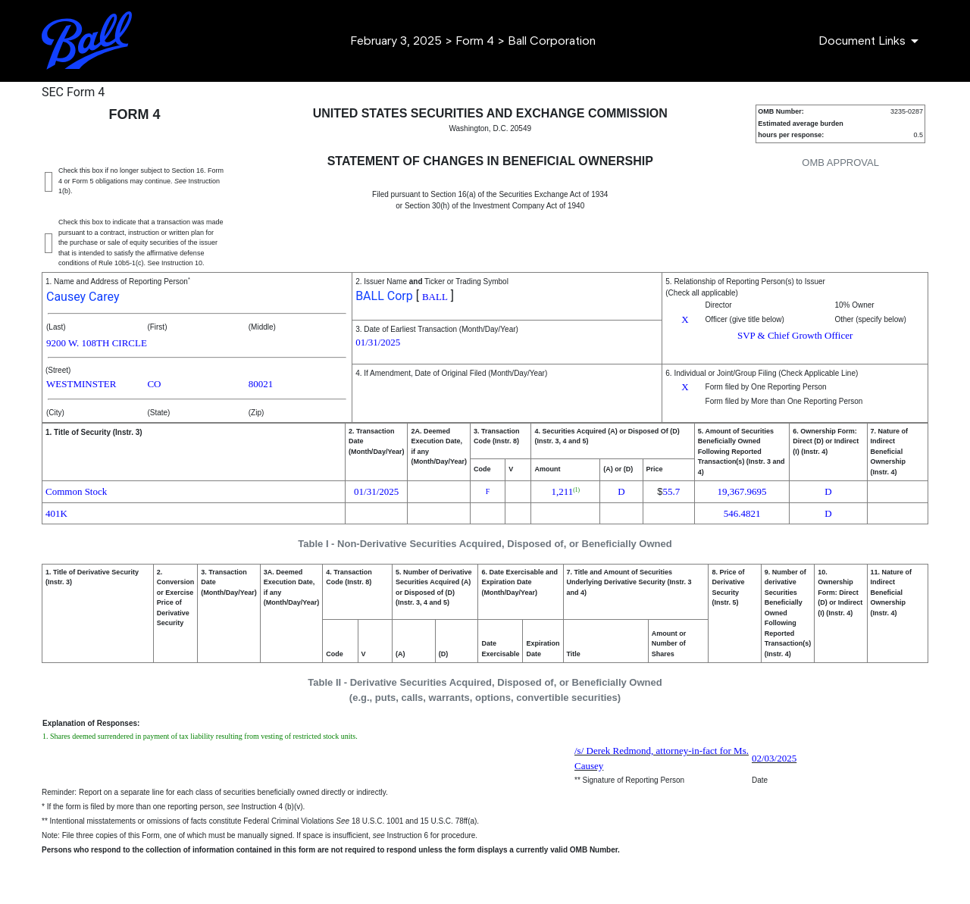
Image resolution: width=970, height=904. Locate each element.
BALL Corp (384, 296)
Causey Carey (82, 296)
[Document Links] (871, 41)
